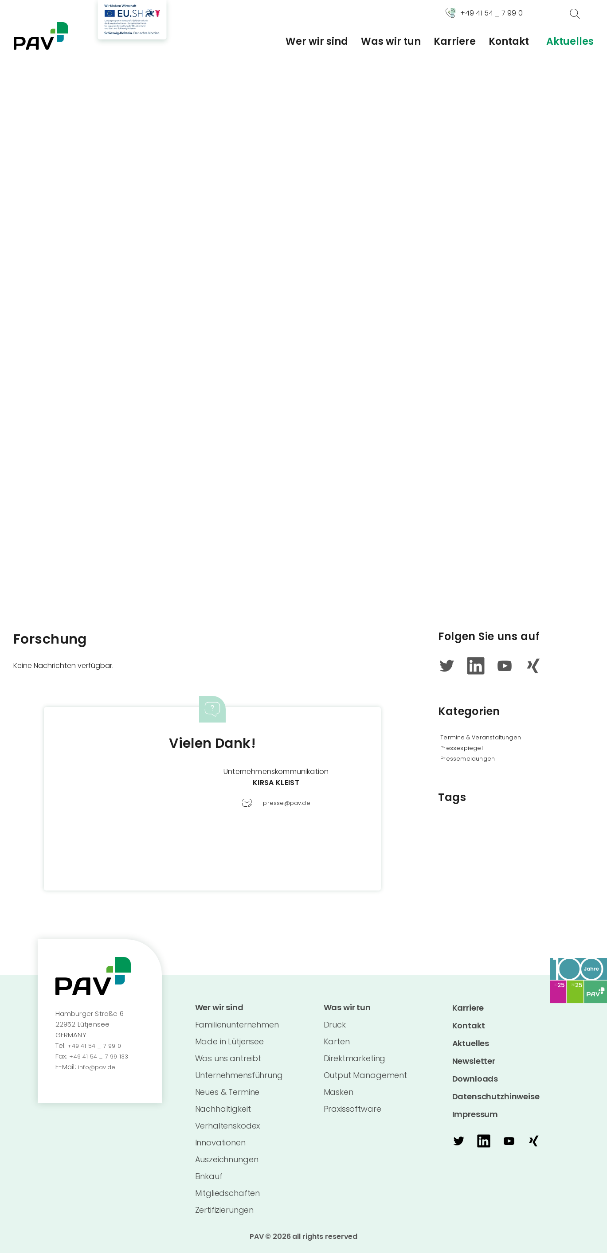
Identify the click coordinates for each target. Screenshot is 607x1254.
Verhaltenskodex (227, 1126)
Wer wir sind (317, 41)
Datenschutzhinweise (496, 1096)
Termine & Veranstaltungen (488, 737)
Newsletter (474, 1060)
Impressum (475, 1114)
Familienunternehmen (237, 1025)
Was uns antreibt (228, 1059)
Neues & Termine (227, 1092)
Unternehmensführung (239, 1076)
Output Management (365, 1076)
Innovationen (220, 1143)
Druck (335, 1025)
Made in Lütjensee (229, 1042)
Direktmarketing (355, 1059)
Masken (338, 1092)
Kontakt (509, 41)
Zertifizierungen (224, 1210)
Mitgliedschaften (227, 1193)
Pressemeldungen (472, 758)
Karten (337, 1042)
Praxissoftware (352, 1109)
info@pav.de (99, 1066)
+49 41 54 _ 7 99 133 (101, 1056)
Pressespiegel (464, 747)
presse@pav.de (286, 802)
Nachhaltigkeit (223, 1109)
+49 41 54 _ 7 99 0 (96, 1045)
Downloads (475, 1078)
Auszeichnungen (226, 1160)
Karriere (455, 41)
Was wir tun (391, 41)
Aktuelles (570, 41)
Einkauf (209, 1177)
